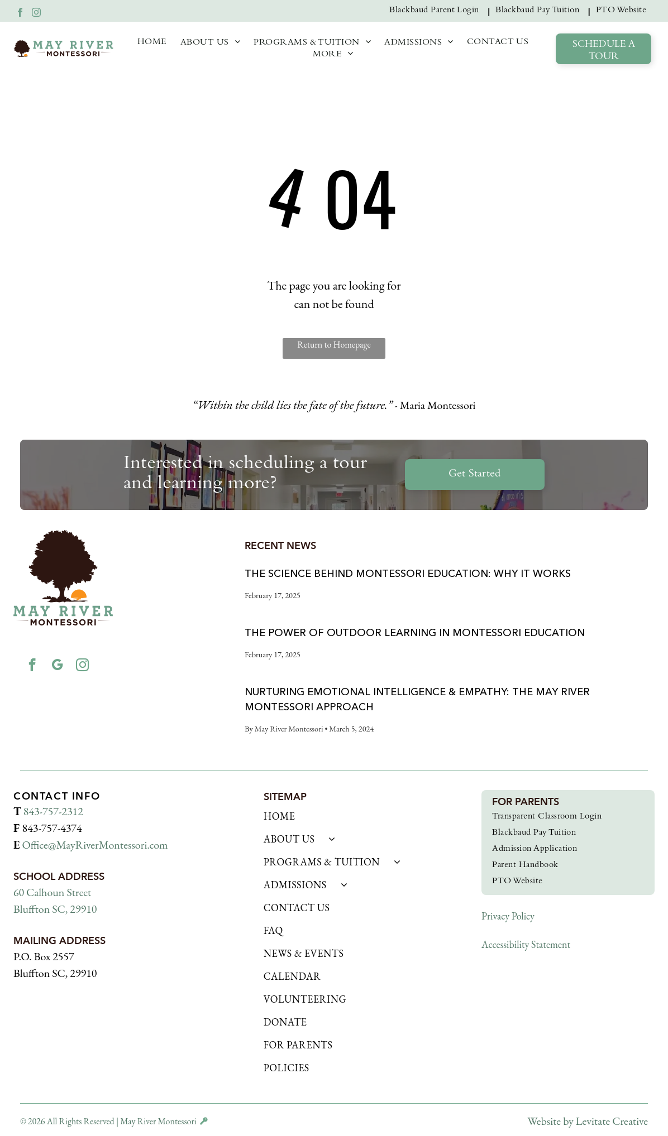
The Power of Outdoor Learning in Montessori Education (415, 633)
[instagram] (36, 14)
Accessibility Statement (525, 944)
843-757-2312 (53, 811)
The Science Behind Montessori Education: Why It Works (408, 573)
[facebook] (20, 14)
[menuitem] (437, 11)
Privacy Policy (508, 915)
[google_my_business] (57, 668)
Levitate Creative (612, 1121)
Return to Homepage (333, 344)
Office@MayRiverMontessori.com (95, 844)
